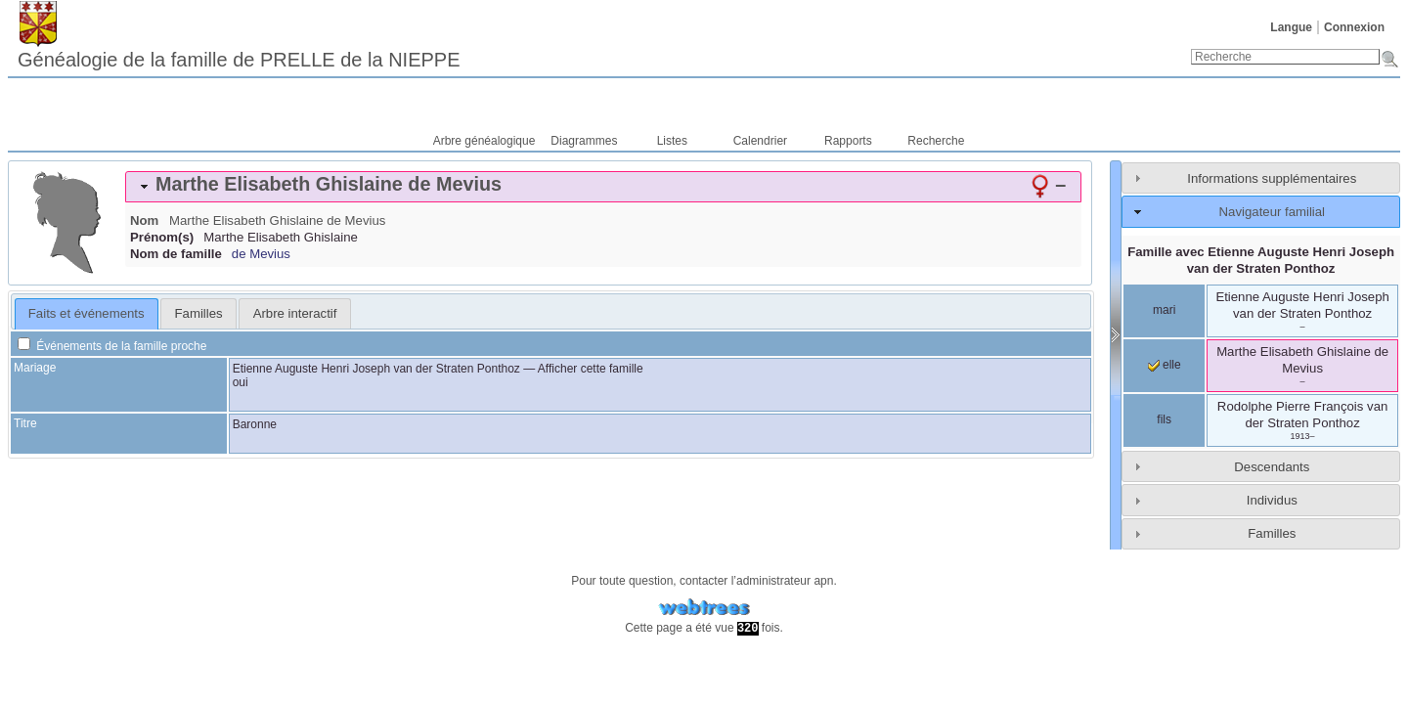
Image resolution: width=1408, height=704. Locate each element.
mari (1164, 310)
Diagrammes (583, 141)
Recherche (935, 141)
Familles (1272, 533)
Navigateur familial (1272, 211)
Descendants (1271, 467)
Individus (1272, 500)
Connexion (1354, 27)
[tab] (603, 186)
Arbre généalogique (484, 141)
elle (1164, 365)
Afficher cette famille (590, 368)
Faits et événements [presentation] (86, 313)
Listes (672, 141)
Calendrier (760, 141)
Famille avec (1260, 260)
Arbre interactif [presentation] (295, 313)
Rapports (848, 141)
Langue (1291, 27)
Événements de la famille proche (112, 346)
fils (1164, 419)
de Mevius (261, 253)
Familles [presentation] (199, 313)
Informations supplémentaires (1271, 178)
